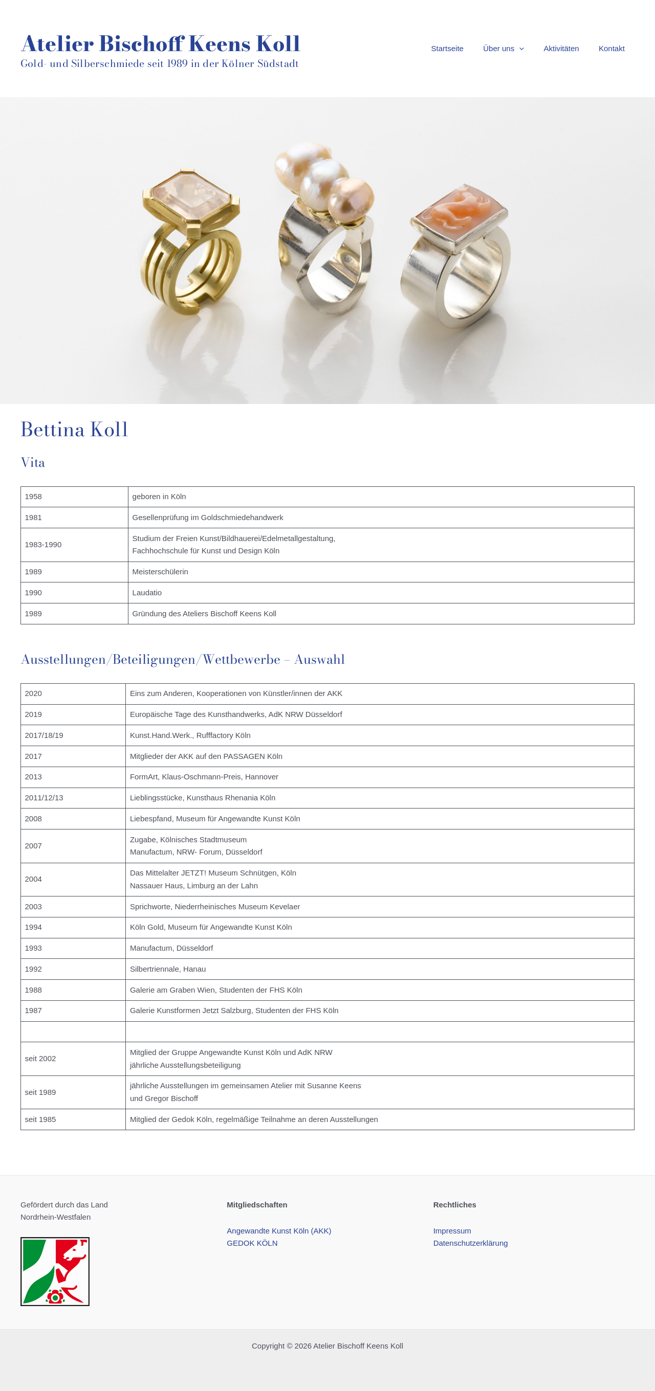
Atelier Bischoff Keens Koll (160, 43)
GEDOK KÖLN (252, 1243)
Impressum (452, 1230)
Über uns (514, 49)
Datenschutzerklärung (470, 1243)
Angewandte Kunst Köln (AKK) (279, 1230)
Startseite (462, 48)
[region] (327, 250)
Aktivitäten (567, 48)
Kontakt (614, 48)
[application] (530, 49)
